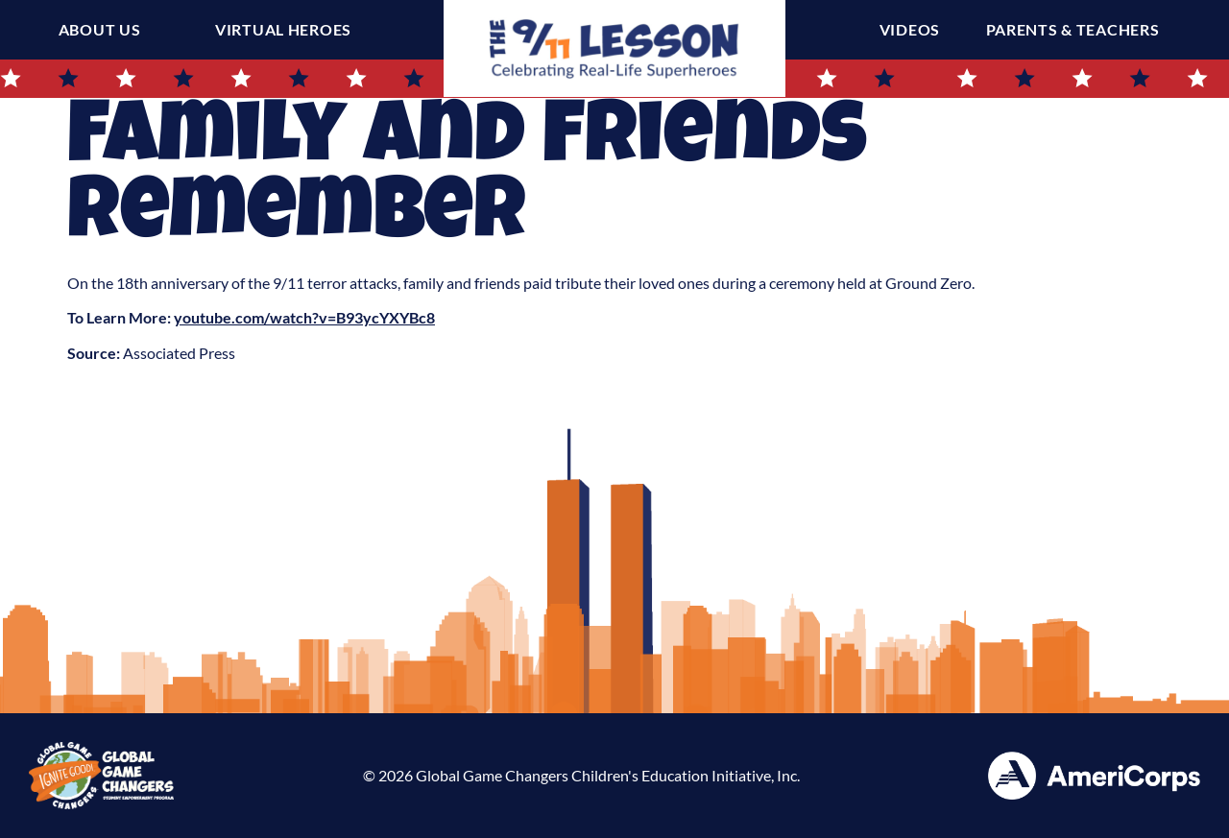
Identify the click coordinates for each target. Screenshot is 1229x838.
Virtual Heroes (283, 29)
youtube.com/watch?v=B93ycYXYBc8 (304, 317)
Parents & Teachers (1077, 29)
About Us (100, 29)
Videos (915, 29)
